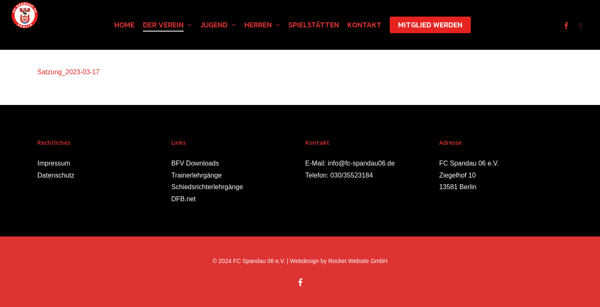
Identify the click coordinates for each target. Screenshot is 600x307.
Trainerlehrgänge (196, 175)
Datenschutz (55, 175)
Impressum (53, 163)
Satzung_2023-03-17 (68, 72)
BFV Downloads (195, 163)
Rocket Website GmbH (357, 261)
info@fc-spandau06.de (361, 163)
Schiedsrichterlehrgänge (207, 186)
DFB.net (183, 198)
